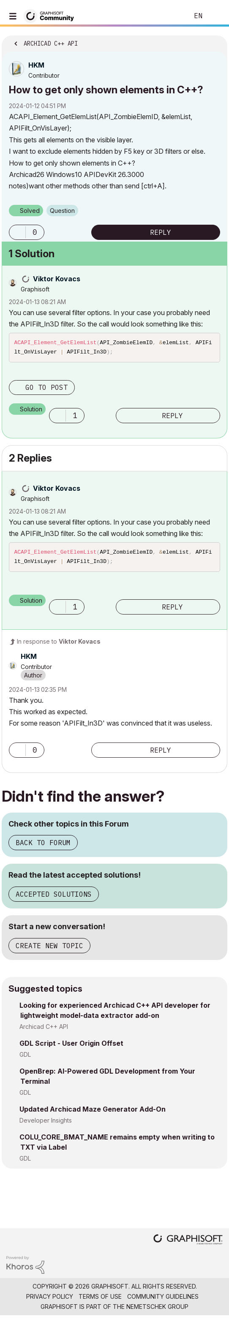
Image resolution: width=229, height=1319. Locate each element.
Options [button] (215, 41)
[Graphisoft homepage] (188, 1243)
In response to (59, 644)
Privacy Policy (49, 1299)
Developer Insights (45, 1123)
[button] (17, 232)
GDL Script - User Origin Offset (71, 1046)
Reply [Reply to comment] (172, 417)
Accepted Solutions (54, 897)
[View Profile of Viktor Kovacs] (56, 279)
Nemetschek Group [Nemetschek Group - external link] (157, 1310)
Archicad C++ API (43, 1029)
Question (62, 210)
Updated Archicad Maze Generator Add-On (92, 1112)
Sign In (215, 16)
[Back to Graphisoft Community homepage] (51, 15)
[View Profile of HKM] (36, 65)
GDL (25, 1057)
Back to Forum (43, 846)
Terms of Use (100, 1299)
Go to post (46, 389)
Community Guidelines (163, 1299)
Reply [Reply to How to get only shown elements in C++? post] (160, 232)
